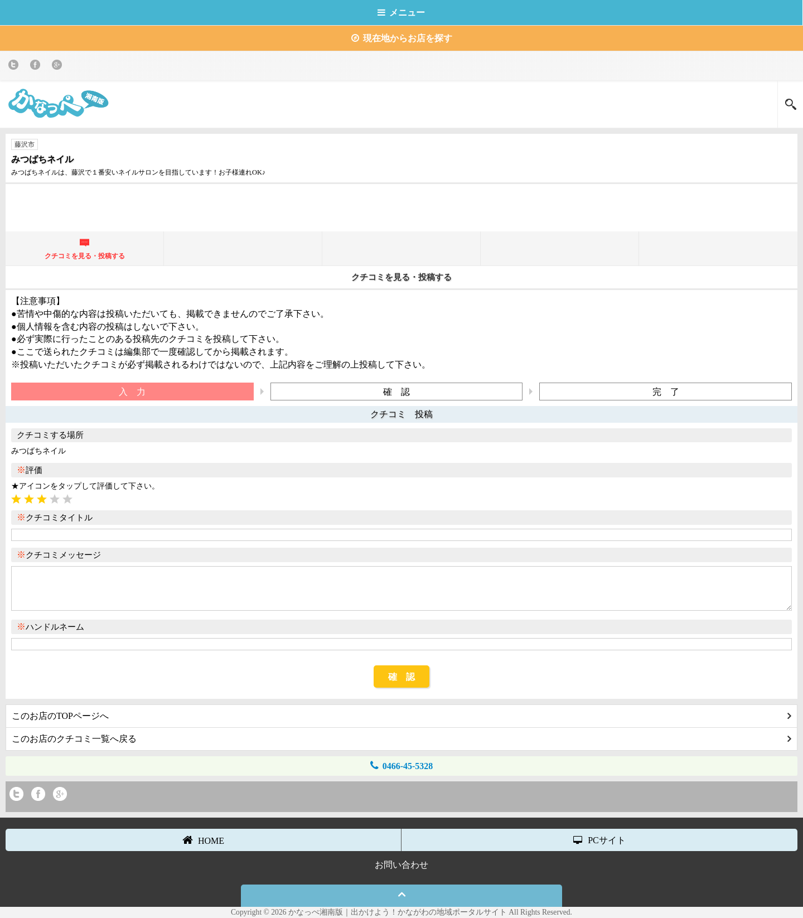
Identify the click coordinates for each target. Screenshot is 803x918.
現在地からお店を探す (401, 38)
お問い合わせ (401, 864)
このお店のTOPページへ (401, 716)
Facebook (37, 67)
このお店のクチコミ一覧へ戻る (401, 738)
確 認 (401, 677)
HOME (203, 839)
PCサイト (599, 840)
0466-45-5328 (401, 765)
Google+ (59, 67)
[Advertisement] (401, 206)
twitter (15, 67)
